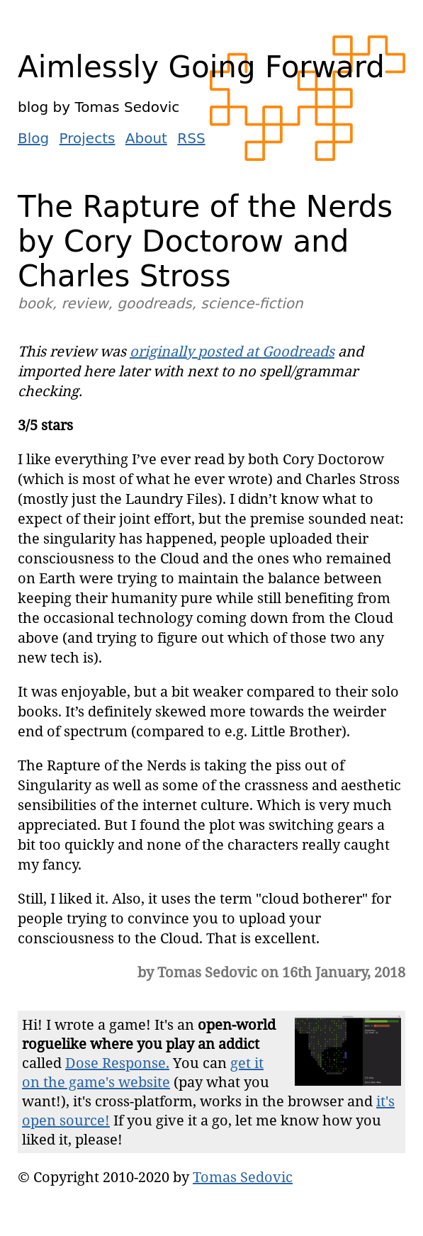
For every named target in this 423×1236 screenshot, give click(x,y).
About (146, 138)
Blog (33, 138)
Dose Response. (117, 1062)
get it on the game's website (143, 1072)
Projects (87, 138)
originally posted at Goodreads (232, 351)
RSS (191, 138)
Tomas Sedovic (243, 1176)
